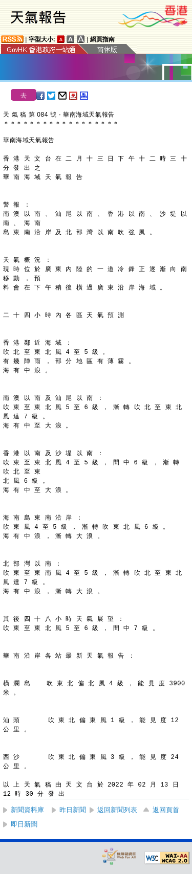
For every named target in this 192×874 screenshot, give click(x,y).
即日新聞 (24, 824)
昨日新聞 (72, 810)
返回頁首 (166, 810)
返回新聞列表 (117, 810)
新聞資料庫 (27, 810)
